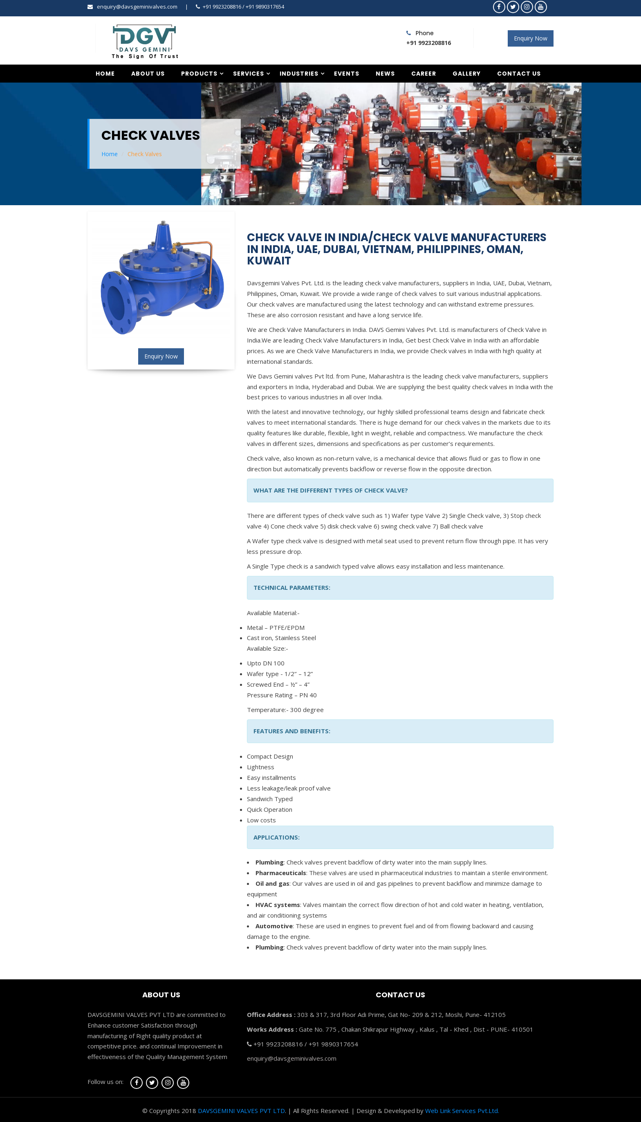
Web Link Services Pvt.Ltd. (462, 1110)
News (385, 73)
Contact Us (519, 73)
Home (105, 73)
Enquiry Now (530, 38)
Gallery (467, 73)
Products (199, 73)
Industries (299, 73)
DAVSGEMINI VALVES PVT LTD (241, 1110)
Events (346, 73)
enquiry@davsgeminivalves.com (137, 6)
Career (423, 73)
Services (248, 73)
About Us (148, 73)
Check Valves (145, 154)
